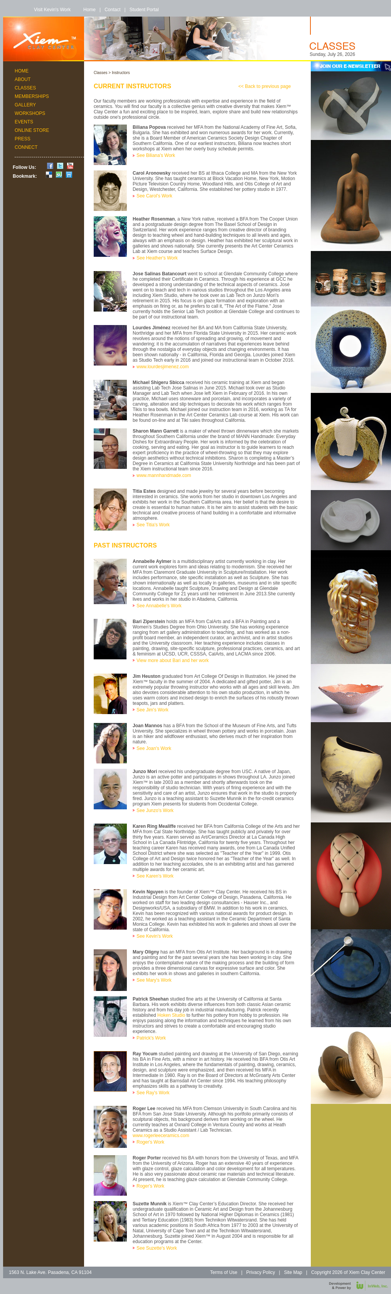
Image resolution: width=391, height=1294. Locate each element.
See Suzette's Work (157, 1248)
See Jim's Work (153, 710)
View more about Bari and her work (173, 660)
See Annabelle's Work (159, 605)
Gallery (25, 105)
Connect (26, 147)
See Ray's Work (153, 1092)
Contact (112, 9)
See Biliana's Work (156, 155)
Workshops (30, 113)
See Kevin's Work (155, 936)
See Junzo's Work (155, 810)
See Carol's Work (154, 196)
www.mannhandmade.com (164, 475)
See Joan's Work (154, 748)
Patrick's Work (151, 1038)
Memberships (32, 96)
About (22, 79)
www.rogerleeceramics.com (161, 1135)
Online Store (32, 130)
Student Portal (144, 9)
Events (24, 122)
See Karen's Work (155, 876)
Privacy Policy (260, 1272)
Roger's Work (150, 1142)
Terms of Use (224, 1272)
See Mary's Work (154, 980)
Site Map (293, 1272)
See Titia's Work (153, 524)
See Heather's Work (157, 258)
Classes (25, 88)
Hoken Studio (171, 1015)
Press (22, 139)
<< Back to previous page (264, 86)
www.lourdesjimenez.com (163, 366)
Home (89, 9)
